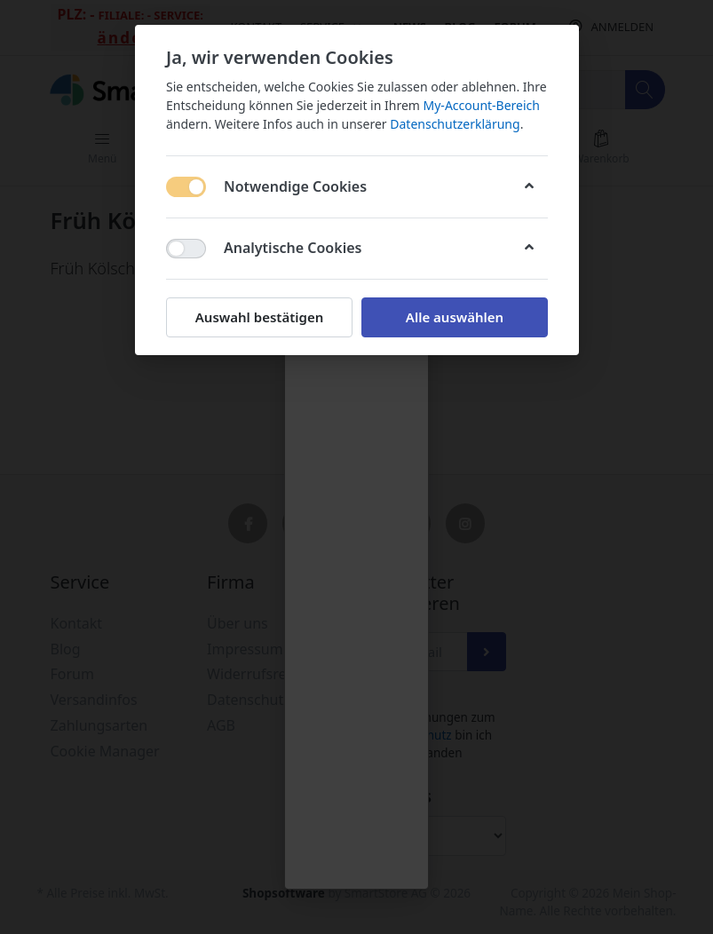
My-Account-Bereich (481, 105)
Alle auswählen (454, 317)
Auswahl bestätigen (258, 317)
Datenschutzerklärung (454, 123)
